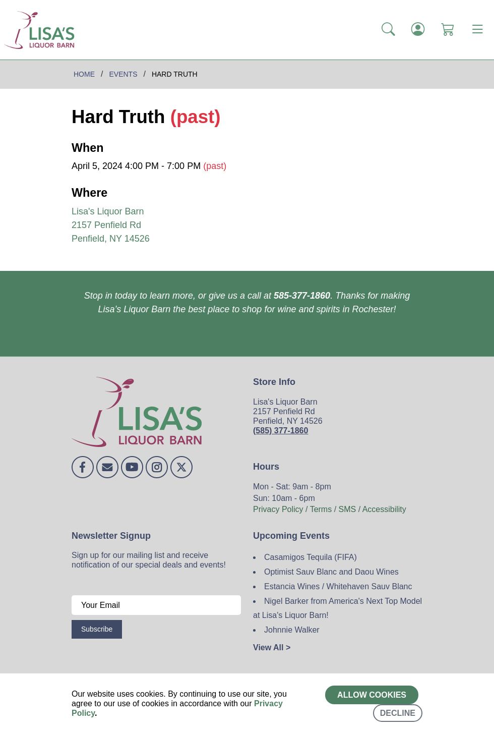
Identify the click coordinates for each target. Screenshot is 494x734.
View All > (271, 647)
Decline (397, 713)
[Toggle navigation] (477, 29)
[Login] (418, 30)
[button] (388, 30)
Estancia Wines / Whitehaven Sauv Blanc (338, 586)
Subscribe (96, 629)
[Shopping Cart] (448, 30)
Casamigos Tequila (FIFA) (310, 557)
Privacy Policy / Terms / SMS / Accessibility (329, 509)
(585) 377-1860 (280, 430)
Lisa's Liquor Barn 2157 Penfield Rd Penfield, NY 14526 (111, 225)
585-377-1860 (302, 296)
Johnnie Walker (292, 630)
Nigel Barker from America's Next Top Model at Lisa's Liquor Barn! (337, 608)
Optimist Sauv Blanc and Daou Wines (331, 572)
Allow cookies (371, 695)
